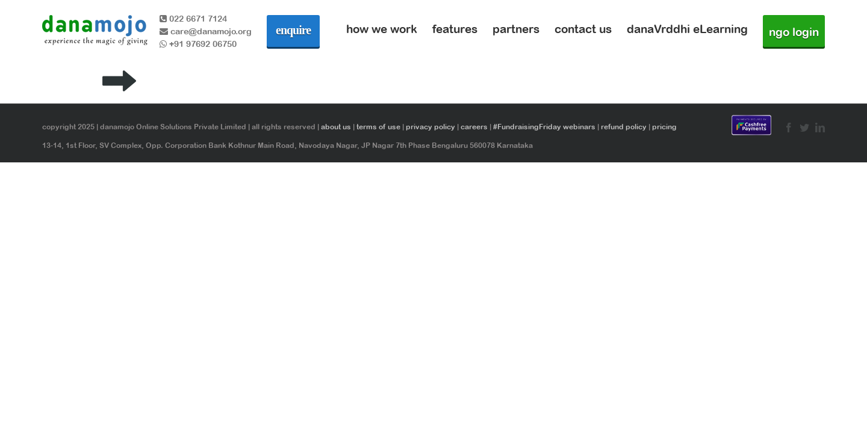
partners (516, 28)
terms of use (378, 127)
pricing (664, 127)
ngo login (794, 31)
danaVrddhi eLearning (687, 28)
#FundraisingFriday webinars (544, 127)
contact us (583, 28)
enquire (293, 30)
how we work (381, 28)
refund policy (624, 127)
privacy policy (430, 127)
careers (474, 127)
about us (336, 127)
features (454, 28)
